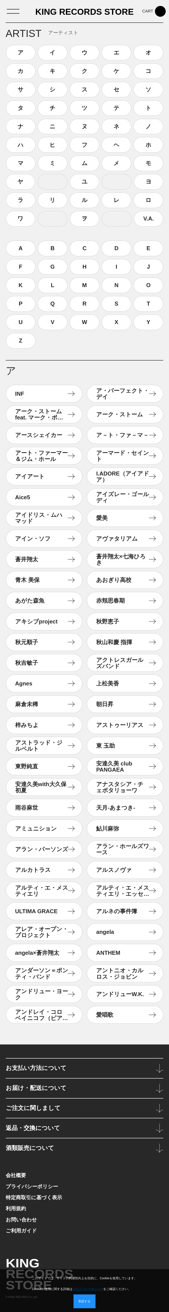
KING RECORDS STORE (84, 12)
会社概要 (16, 1175)
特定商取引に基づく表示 (34, 1197)
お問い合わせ (21, 1220)
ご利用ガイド (21, 1231)
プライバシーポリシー (32, 1186)
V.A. (148, 218)
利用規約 (16, 1208)
